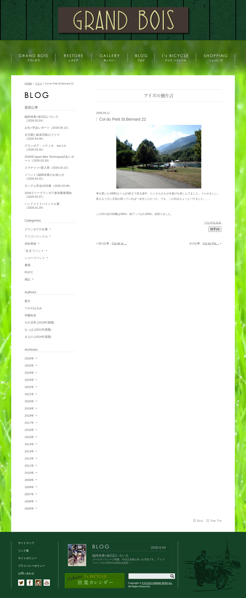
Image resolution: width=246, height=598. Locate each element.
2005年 (29, 508)
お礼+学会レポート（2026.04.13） (47, 127)
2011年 (29, 465)
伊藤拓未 (30, 315)
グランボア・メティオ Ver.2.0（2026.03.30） (45, 147)
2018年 (29, 415)
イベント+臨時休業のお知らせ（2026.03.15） (44, 176)
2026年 (29, 358)
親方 (27, 301)
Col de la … (119, 243)
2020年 (29, 401)
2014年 (29, 444)
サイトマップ (26, 543)
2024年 (29, 372)
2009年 (29, 480)
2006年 (29, 501)
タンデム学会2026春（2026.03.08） (48, 185)
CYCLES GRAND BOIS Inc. (157, 583)
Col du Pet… (211, 243)
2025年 (29, 365)
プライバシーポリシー (31, 565)
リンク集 (23, 550)
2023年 (29, 380)
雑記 (27, 279)
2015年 (29, 437)
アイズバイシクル (36, 236)
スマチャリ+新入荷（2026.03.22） (47, 167)
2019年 (29, 408)
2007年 (29, 494)
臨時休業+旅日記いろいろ (110, 555)
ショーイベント (35, 258)
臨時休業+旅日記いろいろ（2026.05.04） (41, 118)
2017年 (29, 422)
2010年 (29, 472)
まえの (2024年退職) (38, 336)
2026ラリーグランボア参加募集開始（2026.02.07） (48, 194)
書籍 (27, 265)
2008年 (29, 487)
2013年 (29, 451)
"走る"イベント (34, 250)
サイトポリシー (27, 558)
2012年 (29, 458)
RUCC (29, 272)
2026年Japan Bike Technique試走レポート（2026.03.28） (49, 158)
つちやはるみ (212, 222)
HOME (28, 83)
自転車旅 (30, 243)
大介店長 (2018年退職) (39, 322)
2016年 (29, 430)
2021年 (29, 394)
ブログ (38, 83)
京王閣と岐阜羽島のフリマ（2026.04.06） (42, 136)
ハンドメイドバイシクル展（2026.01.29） (42, 205)
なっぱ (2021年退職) (38, 329)
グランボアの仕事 (36, 229)
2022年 (29, 387)
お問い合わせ (26, 573)
